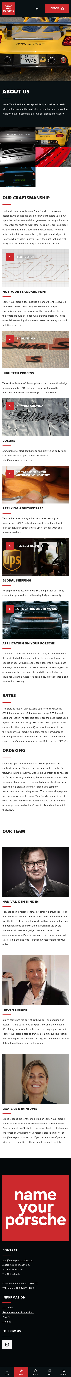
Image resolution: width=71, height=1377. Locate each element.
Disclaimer (8, 1307)
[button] (39, 8)
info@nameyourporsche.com (17, 1260)
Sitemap (6, 1321)
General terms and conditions (18, 1312)
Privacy (6, 1316)
